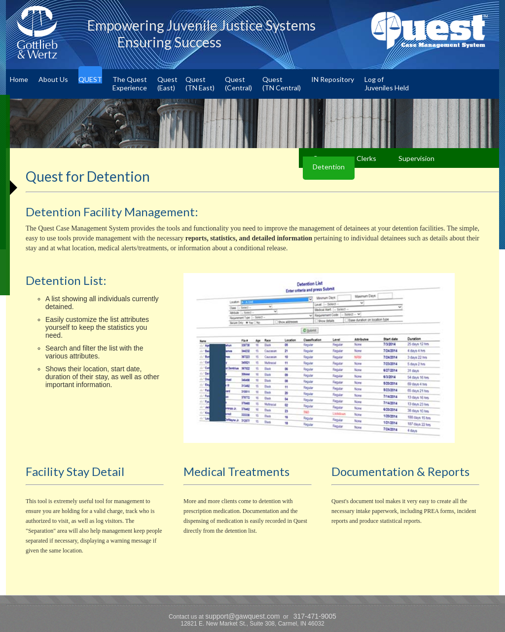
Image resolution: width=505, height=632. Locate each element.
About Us (53, 79)
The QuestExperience (129, 83)
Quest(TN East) (200, 83)
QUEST (90, 79)
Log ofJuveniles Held (386, 83)
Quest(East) (167, 83)
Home (19, 79)
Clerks (366, 158)
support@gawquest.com (242, 616)
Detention (329, 166)
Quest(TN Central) (281, 83)
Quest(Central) (238, 83)
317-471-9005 (314, 616)
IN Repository (332, 79)
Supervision (416, 158)
